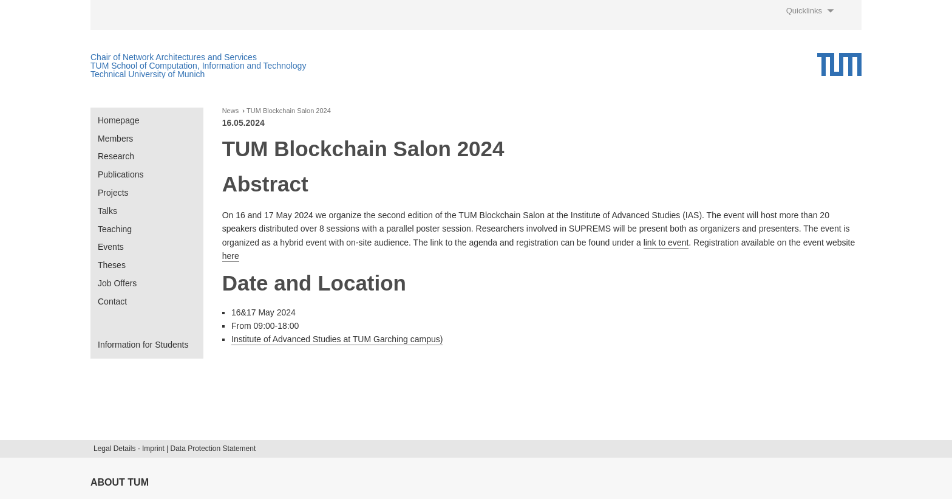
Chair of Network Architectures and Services (173, 57)
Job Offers (117, 283)
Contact (112, 301)
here (230, 256)
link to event (666, 242)
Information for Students (143, 344)
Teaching (115, 229)
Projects (113, 193)
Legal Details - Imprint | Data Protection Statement (174, 448)
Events (111, 247)
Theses (112, 265)
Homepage (119, 120)
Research (116, 156)
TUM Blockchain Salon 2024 (288, 111)
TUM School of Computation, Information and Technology (198, 66)
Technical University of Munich (147, 74)
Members (115, 138)
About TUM (119, 482)
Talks (107, 211)
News (230, 111)
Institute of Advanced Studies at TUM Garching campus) (337, 339)
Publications (121, 174)
